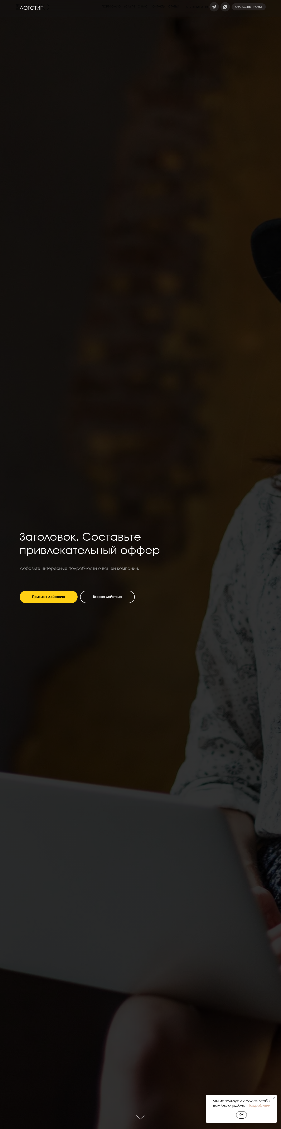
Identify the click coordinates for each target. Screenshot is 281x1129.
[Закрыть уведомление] (274, 1098)
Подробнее (259, 1106)
